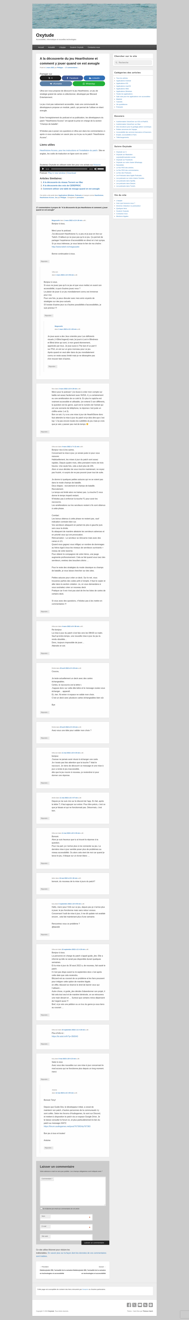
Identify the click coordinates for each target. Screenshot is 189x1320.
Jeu (56, 197)
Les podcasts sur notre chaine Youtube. (130, 178)
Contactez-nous (94, 47)
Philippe (60, 67)
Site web (45, 1236)
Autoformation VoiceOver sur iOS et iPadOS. (132, 121)
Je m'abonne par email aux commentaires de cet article (61, 1209)
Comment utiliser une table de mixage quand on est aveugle (71, 189)
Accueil (41, 47)
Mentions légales (122, 216)
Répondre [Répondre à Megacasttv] (45, 261)
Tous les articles (122, 78)
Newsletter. (120, 165)
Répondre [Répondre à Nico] (45, 431)
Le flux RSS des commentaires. (127, 170)
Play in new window (57, 173)
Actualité (51, 47)
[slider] (69, 169)
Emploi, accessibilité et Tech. (126, 135)
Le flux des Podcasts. (124, 173)
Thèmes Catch (148, 1311)
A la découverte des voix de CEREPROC (62, 185)
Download (71, 173)
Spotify (151, 1305)
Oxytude (45, 35)
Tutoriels (119, 102)
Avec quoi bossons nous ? (125, 203)
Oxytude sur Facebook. (124, 160)
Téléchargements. (122, 137)
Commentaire (47, 1179)
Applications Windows (66, 195)
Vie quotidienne (121, 104)
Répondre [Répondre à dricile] (45, 818)
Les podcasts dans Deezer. (126, 183)
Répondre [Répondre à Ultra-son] (48, 315)
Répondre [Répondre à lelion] (45, 889)
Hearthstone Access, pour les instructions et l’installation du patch (68, 150)
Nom (43, 1216)
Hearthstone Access (47, 197)
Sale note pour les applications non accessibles (133, 96)
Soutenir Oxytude (76, 47)
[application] (73, 168)
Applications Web (122, 89)
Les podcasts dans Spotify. (125, 181)
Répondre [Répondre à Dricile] (45, 712)
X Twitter (134, 1305)
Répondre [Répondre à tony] (45, 934)
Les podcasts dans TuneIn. (126, 186)
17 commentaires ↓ (72, 67)
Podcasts (78, 195)
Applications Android (123, 81)
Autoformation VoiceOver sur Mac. (128, 124)
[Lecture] (43, 169)
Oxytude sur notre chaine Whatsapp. (129, 162)
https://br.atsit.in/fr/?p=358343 (65, 1036)
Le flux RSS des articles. (125, 168)
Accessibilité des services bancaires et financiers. (134, 132)
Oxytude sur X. (121, 152)
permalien (80, 197)
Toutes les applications (124, 94)
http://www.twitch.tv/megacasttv (65, 247)
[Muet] (95, 169)
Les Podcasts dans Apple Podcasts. (129, 175)
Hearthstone (99, 195)
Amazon (85, 1289)
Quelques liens (121, 208)
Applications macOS (123, 86)
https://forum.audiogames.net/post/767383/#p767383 (67, 1126)
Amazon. (97, 165)
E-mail (44, 1226)
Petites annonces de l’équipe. (126, 129)
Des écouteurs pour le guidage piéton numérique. (134, 127)
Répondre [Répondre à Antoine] (48, 1147)
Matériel (119, 99)
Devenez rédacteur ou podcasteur (128, 206)
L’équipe (62, 47)
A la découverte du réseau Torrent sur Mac (63, 182)
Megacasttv (56, 220)
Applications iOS (122, 83)
